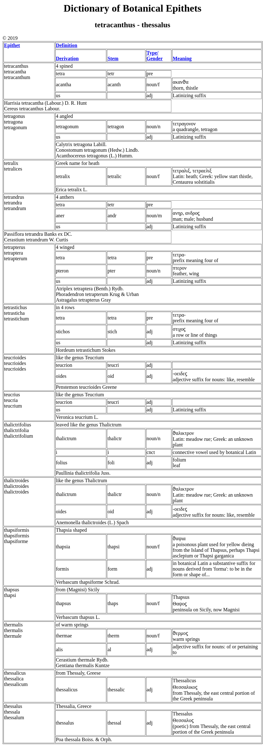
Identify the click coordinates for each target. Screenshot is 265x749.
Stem (112, 58)
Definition (66, 45)
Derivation (67, 58)
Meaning (182, 58)
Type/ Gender (155, 55)
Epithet (12, 45)
